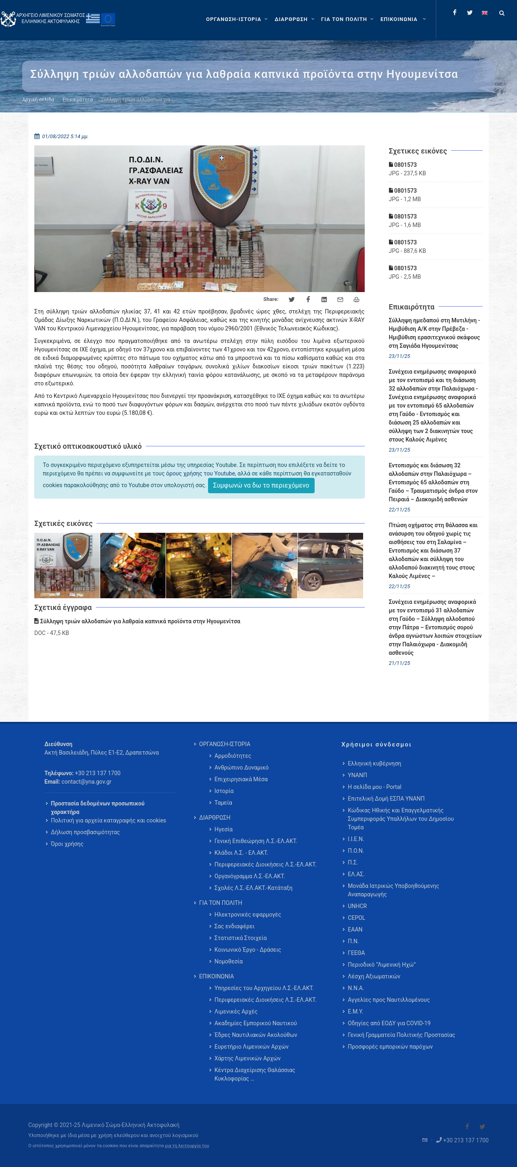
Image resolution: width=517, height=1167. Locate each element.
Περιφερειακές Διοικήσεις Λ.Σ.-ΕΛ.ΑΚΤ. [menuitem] (265, 864)
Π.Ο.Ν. (356, 850)
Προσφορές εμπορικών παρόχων (390, 1046)
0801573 (403, 165)
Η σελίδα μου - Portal (374, 787)
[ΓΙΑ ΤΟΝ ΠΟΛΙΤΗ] (348, 19)
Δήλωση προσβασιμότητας (85, 832)
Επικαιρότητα (78, 100)
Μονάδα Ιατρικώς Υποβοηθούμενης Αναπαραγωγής (393, 890)
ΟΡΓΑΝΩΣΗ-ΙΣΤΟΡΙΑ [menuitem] (224, 744)
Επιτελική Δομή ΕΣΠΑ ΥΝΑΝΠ (386, 798)
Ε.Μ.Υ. (355, 1011)
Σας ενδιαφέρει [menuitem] (234, 926)
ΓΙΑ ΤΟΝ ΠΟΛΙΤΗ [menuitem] (220, 903)
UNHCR (357, 906)
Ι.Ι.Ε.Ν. (356, 839)
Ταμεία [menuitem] (223, 802)
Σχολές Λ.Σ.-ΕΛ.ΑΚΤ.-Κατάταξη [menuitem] (253, 888)
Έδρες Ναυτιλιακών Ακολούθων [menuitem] (255, 1035)
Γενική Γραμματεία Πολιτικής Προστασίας (401, 1035)
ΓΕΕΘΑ (356, 953)
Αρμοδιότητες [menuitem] (232, 756)
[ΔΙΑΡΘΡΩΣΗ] (295, 19)
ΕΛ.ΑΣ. (356, 874)
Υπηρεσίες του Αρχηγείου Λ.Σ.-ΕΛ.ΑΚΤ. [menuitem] (264, 988)
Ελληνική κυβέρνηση (374, 763)
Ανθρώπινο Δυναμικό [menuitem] (241, 767)
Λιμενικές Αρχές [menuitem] (236, 1011)
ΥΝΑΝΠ (357, 775)
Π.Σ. (353, 862)
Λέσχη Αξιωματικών (374, 976)
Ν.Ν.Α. (356, 988)
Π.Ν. (353, 941)
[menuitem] (404, 19)
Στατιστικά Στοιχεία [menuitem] (240, 938)
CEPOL (356, 918)
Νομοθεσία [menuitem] (228, 961)
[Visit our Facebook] (467, 1126)
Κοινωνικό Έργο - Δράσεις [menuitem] (247, 949)
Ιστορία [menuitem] (223, 791)
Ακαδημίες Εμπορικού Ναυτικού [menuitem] (255, 1023)
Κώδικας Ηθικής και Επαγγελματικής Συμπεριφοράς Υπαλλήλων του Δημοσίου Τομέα (401, 819)
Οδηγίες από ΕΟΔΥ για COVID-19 (389, 1023)
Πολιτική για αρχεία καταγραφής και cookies (108, 820)
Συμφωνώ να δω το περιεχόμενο (261, 485)
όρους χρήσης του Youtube (200, 473)
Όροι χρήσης (67, 844)
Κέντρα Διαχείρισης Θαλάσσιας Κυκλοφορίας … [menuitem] (254, 1074)
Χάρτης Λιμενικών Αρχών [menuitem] (247, 1058)
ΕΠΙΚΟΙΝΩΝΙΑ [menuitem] (216, 976)
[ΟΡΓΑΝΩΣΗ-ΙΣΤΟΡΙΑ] (238, 19)
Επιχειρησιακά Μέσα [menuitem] (241, 779)
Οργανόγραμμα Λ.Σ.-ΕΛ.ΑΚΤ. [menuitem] (249, 876)
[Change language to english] (484, 12)
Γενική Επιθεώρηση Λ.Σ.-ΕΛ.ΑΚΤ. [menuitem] (255, 841)
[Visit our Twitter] (482, 1126)
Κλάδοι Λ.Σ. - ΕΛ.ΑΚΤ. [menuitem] (241, 852)
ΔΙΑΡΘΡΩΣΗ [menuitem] (214, 817)
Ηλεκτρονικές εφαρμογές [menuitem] (247, 914)
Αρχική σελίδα (38, 100)
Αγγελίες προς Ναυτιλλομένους (389, 1000)
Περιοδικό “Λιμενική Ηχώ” (382, 964)
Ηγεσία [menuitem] (223, 829)
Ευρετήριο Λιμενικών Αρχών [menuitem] (251, 1046)
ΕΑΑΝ (355, 929)
